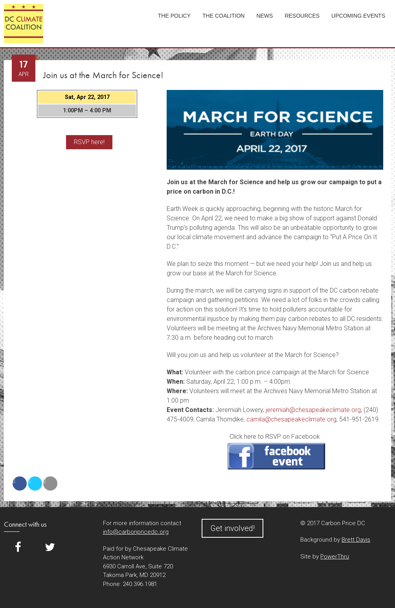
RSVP (276, 456)
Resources (302, 16)
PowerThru (334, 556)
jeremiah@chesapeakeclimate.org (313, 410)
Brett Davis (356, 539)
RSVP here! (89, 142)
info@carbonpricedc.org (136, 531)
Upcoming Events (358, 16)
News (264, 16)
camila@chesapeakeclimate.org (291, 419)
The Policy (174, 16)
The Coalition (223, 16)
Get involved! (232, 528)
